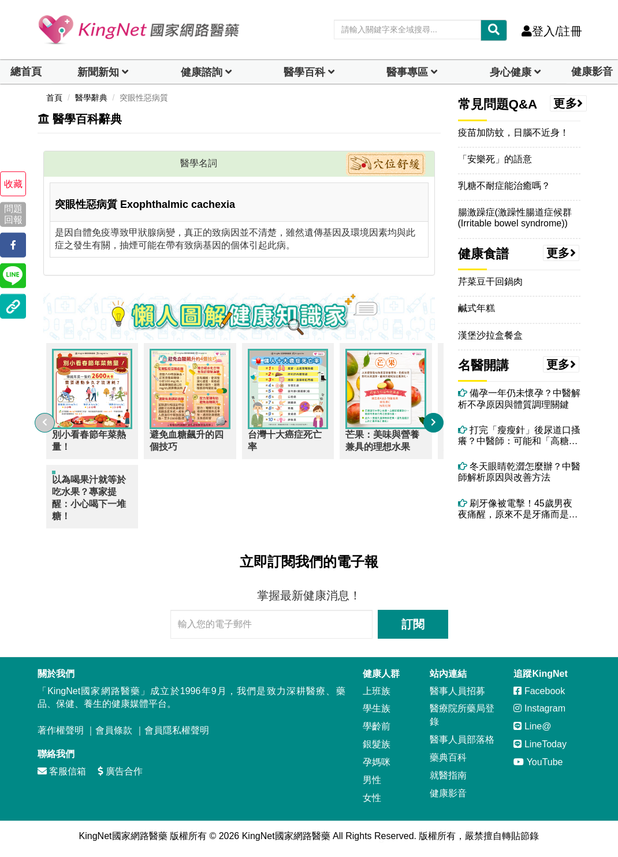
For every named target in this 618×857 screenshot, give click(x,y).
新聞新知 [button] (98, 72)
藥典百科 (448, 748)
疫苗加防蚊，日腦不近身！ (513, 132)
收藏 (13, 184)
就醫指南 (448, 766)
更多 (568, 103)
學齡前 (376, 717)
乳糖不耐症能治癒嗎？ (504, 186)
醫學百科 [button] (304, 72)
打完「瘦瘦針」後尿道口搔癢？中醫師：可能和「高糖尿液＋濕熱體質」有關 (519, 435)
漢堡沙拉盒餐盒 (490, 335)
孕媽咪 (376, 753)
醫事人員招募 (457, 682)
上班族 (376, 682)
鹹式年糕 (476, 308)
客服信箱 (62, 762)
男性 (372, 771)
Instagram (539, 700)
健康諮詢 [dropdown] (201, 72)
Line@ (532, 717)
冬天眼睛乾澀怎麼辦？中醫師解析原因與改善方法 (519, 471)
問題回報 (13, 214)
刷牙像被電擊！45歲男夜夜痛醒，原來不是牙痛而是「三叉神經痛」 (515, 509)
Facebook (539, 682)
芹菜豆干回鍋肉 (490, 281)
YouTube (538, 753)
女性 (372, 788)
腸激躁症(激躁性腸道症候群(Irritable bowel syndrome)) (515, 217)
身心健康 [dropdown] (510, 72)
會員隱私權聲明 (176, 721)
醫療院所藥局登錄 (462, 706)
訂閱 (413, 615)
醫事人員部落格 (462, 731)
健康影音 (592, 71)
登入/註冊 (552, 31)
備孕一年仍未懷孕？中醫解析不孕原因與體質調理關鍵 (519, 398)
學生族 (376, 700)
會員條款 (113, 721)
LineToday (539, 735)
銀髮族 (376, 735)
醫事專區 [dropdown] (407, 72)
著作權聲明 (61, 721)
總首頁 (26, 71)
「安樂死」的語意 (495, 159)
